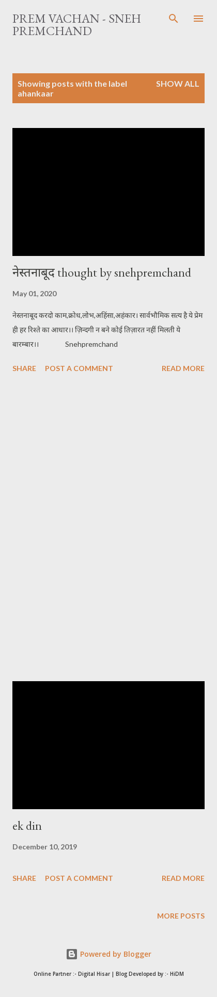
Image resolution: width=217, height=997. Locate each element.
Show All (177, 83)
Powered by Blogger (108, 954)
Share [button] (24, 368)
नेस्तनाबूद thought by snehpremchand (101, 272)
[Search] (173, 18)
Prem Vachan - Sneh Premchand (76, 24)
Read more (183, 368)
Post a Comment (79, 368)
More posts (181, 915)
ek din (27, 825)
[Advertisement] (108, 529)
